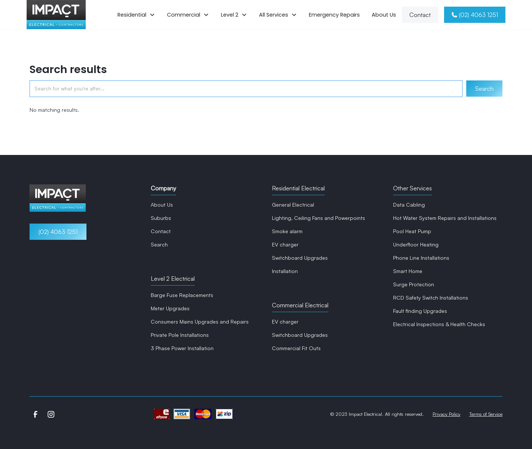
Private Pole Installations (180, 335)
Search (159, 244)
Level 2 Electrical (173, 278)
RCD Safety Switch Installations (430, 297)
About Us (384, 14)
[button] (136, 14)
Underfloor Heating (416, 244)
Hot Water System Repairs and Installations (445, 218)
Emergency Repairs (334, 14)
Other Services (412, 188)
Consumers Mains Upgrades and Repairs (200, 321)
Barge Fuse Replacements (182, 295)
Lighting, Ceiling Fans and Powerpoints (318, 218)
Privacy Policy (446, 414)
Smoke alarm (287, 231)
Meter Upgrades (170, 308)
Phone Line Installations (421, 258)
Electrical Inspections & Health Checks (439, 324)
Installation (285, 271)
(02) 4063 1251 (58, 231)
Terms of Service (485, 414)
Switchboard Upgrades (300, 258)
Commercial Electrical (300, 305)
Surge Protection (413, 284)
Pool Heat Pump (412, 231)
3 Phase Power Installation (182, 348)
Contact (420, 14)
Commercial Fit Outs (296, 348)
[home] (56, 14)
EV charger (285, 244)
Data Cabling (409, 204)
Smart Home (407, 271)
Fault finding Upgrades (420, 311)
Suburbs (161, 218)
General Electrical (293, 204)
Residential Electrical (298, 188)
